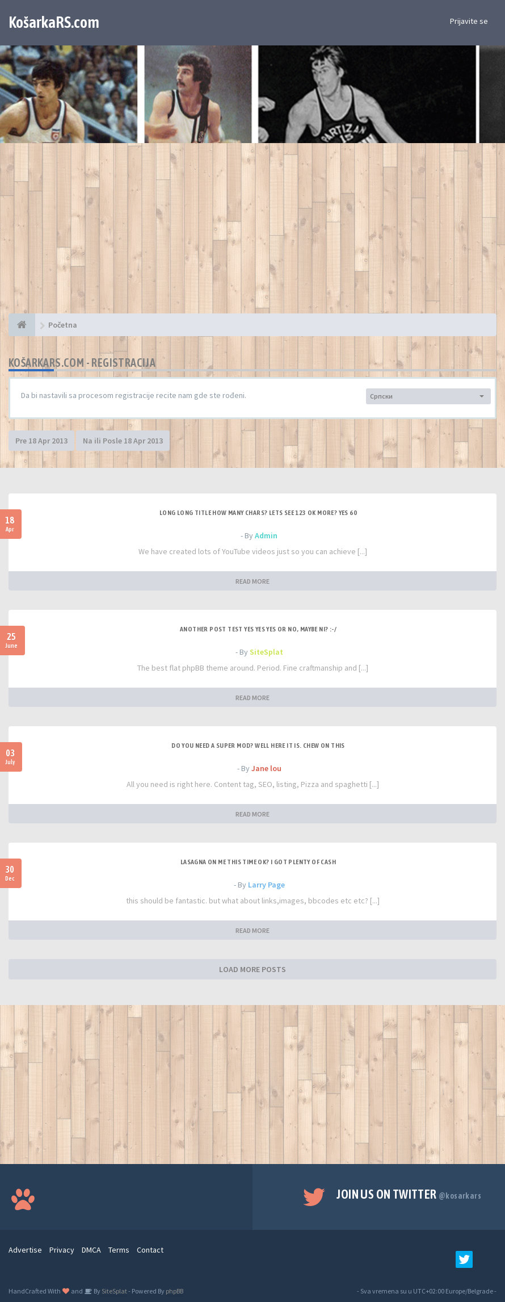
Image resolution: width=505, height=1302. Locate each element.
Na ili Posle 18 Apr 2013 (123, 441)
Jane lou (266, 768)
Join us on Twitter (408, 1194)
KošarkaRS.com (54, 22)
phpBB (174, 1291)
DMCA (91, 1250)
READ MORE (252, 581)
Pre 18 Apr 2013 (41, 441)
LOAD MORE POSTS (252, 969)
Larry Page (266, 885)
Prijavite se (469, 21)
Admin (266, 535)
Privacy (61, 1250)
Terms (118, 1250)
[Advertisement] (252, 233)
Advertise (25, 1250)
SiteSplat (266, 652)
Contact (150, 1250)
